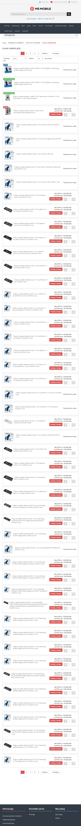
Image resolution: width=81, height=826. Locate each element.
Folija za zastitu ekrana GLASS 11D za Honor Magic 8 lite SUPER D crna (38, 140)
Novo (34, 26)
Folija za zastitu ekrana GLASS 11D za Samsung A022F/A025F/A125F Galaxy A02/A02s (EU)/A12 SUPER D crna (27, 523)
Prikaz (31, 58)
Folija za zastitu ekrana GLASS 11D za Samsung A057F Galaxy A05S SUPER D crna (29, 537)
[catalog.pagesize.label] (39, 58)
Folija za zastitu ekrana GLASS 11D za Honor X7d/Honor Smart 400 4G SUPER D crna (37, 168)
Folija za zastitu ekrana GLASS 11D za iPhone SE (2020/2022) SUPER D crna (30, 452)
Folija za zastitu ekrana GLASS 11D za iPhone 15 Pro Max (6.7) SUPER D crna (30, 338)
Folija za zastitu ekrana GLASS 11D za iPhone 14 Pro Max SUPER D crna (30, 268)
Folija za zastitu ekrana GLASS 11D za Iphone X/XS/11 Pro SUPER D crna (29, 466)
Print (23, 26)
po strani (48, 58)
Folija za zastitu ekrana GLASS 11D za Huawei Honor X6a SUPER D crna (29, 197)
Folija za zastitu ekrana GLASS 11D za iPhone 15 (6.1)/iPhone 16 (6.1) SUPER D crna (29, 296)
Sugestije (25, 31)
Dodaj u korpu (55, 114)
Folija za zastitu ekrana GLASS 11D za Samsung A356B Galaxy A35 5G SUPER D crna (29, 664)
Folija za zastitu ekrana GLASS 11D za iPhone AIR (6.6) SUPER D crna (38, 438)
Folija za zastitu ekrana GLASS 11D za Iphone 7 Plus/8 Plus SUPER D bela (30, 423)
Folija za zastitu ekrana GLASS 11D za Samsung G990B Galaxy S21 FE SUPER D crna (29, 749)
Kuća (4, 43)
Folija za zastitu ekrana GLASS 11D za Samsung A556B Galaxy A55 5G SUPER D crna (29, 721)
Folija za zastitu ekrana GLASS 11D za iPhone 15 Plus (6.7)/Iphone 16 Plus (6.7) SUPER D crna (29, 310)
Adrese (57, 818)
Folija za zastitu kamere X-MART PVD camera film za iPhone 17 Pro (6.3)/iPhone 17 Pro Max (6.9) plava (36, 98)
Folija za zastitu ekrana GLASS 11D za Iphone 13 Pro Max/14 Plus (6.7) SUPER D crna (29, 239)
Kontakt (17, 31)
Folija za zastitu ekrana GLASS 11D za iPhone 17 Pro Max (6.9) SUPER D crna (36, 409)
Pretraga (32, 814)
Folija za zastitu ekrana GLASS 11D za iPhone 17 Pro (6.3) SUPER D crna (39, 395)
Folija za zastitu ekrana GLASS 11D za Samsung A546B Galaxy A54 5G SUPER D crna (29, 707)
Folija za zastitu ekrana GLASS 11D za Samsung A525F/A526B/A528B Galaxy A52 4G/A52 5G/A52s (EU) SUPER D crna (28, 679)
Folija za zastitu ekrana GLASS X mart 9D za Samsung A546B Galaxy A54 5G (29, 112)
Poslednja (55, 53)
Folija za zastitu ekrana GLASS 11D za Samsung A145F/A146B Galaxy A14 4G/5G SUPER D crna (28, 565)
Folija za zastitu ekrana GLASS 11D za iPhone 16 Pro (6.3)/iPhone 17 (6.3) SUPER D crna (29, 367)
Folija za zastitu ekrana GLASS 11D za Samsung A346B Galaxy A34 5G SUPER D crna (29, 650)
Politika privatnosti (9, 820)
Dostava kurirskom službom (12, 816)
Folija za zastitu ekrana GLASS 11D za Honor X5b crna (34, 154)
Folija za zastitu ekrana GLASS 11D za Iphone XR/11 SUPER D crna (29, 480)
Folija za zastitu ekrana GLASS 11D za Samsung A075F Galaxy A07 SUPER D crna (37, 551)
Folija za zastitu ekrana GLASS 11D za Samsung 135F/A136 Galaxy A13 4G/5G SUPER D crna (28, 509)
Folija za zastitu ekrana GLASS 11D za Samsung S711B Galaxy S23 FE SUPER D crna (29, 764)
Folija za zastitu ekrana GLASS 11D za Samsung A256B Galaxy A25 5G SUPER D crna (29, 636)
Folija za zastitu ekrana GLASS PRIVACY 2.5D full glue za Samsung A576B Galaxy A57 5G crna (36, 69)
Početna (7, 26)
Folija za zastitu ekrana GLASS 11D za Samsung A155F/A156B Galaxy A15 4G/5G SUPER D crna (28, 579)
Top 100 (40, 26)
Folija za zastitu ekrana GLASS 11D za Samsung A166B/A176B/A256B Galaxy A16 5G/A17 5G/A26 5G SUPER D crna (29, 594)
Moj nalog (58, 814)
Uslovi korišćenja (8, 823)
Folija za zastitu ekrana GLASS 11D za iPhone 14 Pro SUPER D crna (30, 282)
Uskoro (71, 26)
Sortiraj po (6, 59)
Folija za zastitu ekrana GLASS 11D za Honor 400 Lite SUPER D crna (37, 126)
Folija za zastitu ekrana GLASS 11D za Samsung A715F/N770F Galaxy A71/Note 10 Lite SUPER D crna (28, 735)
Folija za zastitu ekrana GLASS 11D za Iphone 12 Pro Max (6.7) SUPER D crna (30, 211)
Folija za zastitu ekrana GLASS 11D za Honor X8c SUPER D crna (38, 183)
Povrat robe (8, 31)
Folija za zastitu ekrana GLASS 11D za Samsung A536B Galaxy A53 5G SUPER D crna (29, 693)
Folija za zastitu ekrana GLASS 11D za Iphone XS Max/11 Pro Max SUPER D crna (29, 494)
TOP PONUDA (49, 26)
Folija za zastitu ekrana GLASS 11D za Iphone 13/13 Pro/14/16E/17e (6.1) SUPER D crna (28, 253)
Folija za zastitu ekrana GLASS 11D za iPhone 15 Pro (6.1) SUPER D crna (30, 324)
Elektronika (15, 26)
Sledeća (44, 53)
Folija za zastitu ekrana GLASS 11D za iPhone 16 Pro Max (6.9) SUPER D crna (30, 381)
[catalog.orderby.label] (18, 58)
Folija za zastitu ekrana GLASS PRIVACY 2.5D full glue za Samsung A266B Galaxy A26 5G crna (36, 83)
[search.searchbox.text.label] (38, 14)
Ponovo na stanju (60, 26)
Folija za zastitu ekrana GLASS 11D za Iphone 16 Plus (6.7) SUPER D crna (30, 353)
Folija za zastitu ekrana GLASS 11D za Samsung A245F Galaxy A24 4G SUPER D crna (29, 622)
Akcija (29, 26)
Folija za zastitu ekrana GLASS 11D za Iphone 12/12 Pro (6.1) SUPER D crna (29, 225)
